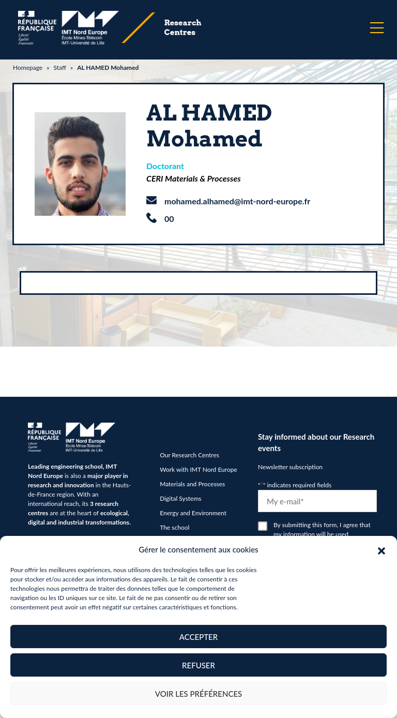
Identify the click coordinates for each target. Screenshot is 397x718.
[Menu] (377, 28)
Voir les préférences (198, 693)
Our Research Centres (189, 455)
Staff (59, 67)
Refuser (198, 665)
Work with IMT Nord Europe (198, 469)
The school (174, 527)
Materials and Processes (192, 484)
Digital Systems (180, 498)
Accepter (198, 636)
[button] (381, 549)
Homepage (27, 67)
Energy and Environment (193, 513)
